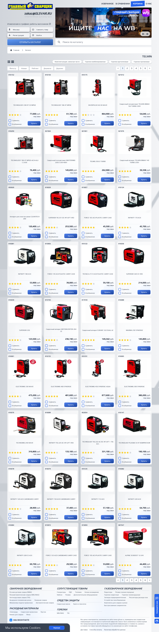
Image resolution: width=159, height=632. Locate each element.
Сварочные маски (63, 604)
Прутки (43, 612)
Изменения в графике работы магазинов (27, 24)
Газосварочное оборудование (123, 588)
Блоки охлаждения (92, 592)
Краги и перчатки (79, 604)
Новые (24, 68)
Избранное (107, 3)
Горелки (62, 609)
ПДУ (70, 592)
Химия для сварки (16, 615)
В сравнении (123, 3)
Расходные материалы (24, 608)
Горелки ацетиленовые (119, 62)
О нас (149, 3)
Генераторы (61, 592)
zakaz (37, 13)
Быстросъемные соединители (115, 605)
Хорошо (56, 628)
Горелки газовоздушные (131, 595)
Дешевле (47, 68)
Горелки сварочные (111, 595)
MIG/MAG (60, 613)
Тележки (78, 592)
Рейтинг (35, 68)
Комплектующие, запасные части (67, 62)
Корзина (138, 3)
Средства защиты (68, 600)
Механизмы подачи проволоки (21, 603)
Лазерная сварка (40, 600)
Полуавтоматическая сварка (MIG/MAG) (24, 595)
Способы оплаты (96, 630)
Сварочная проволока (29, 612)
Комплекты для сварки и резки (115, 603)
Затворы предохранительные (115, 597)
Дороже (59, 68)
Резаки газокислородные (124, 592)
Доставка (84, 630)
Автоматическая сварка (45, 603)
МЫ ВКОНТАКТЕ (21, 620)
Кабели (59, 595)
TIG (68, 613)
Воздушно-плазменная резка (20, 600)
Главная (14, 50)
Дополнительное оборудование (85, 595)
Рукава (67, 595)
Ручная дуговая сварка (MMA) (21, 592)
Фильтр (13, 68)
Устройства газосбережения (114, 600)
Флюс (28, 615)
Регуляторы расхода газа (138, 597)
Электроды (14, 612)
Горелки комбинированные (95, 62)
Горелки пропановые (141, 62)
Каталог (28, 50)
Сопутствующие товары (72, 588)
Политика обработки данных (114, 630)
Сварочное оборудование (26, 588)
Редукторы (108, 592)
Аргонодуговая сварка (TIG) (20, 597)
